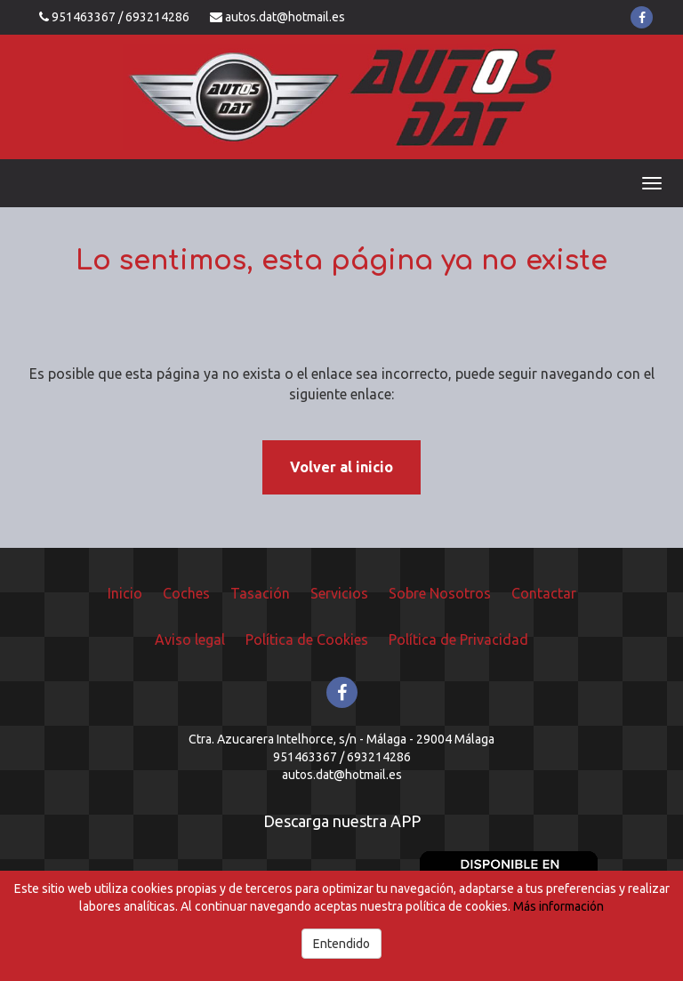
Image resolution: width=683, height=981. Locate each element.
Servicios (339, 593)
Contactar (543, 593)
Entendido (341, 944)
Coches (186, 593)
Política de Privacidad (458, 639)
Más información (558, 906)
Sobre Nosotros (440, 593)
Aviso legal (190, 639)
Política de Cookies (306, 639)
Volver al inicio (341, 467)
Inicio (125, 593)
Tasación (260, 593)
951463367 (84, 17)
